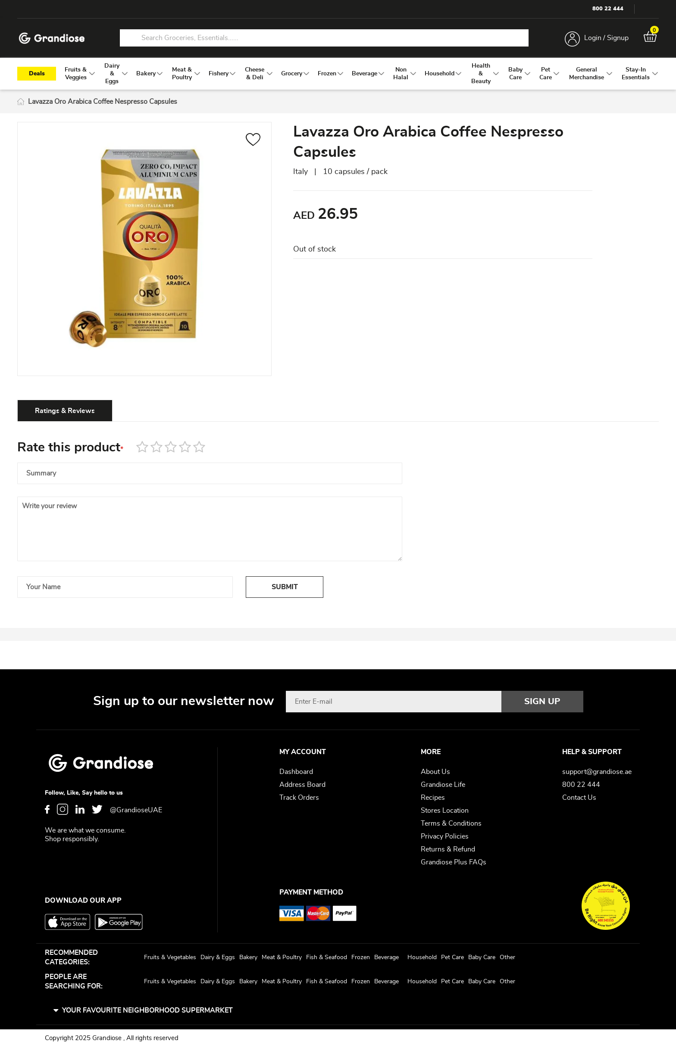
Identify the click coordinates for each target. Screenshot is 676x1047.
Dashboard (296, 771)
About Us (435, 771)
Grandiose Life (443, 784)
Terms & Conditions (451, 823)
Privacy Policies (445, 836)
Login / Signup (606, 37)
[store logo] (51, 38)
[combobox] (324, 38)
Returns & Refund (448, 849)
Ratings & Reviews (65, 410)
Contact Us (579, 797)
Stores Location (445, 810)
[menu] (338, 74)
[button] (253, 141)
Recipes (433, 797)
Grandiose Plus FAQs (453, 862)
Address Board (302, 784)
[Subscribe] (542, 701)
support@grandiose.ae (597, 771)
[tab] (65, 410)
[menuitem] (76, 74)
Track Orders (299, 797)
